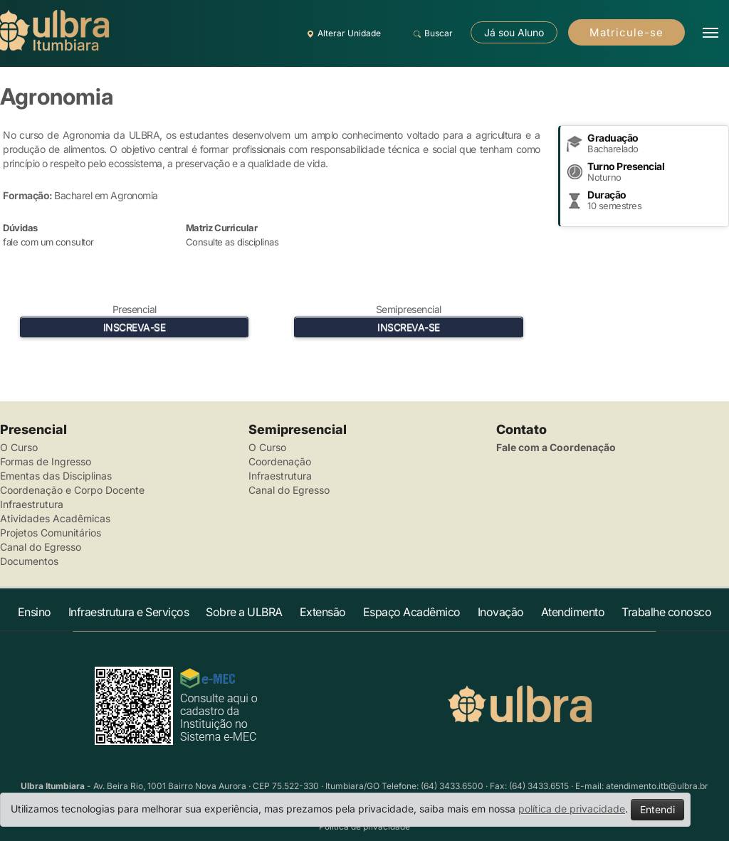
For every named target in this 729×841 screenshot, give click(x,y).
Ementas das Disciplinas (56, 476)
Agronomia (56, 96)
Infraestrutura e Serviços (128, 612)
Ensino (34, 612)
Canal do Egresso (40, 547)
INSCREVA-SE (134, 327)
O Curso (19, 447)
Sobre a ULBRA (244, 612)
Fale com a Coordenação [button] (556, 447)
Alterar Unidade (342, 33)
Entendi (657, 809)
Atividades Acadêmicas (55, 518)
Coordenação (279, 461)
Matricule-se (626, 32)
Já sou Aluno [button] (514, 32)
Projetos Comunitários (50, 533)
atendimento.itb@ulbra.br (657, 786)
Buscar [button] (431, 33)
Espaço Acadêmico (412, 612)
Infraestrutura (31, 504)
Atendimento (573, 612)
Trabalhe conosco (666, 612)
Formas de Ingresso (45, 461)
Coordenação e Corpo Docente (72, 490)
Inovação (501, 612)
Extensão (323, 612)
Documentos (29, 561)
